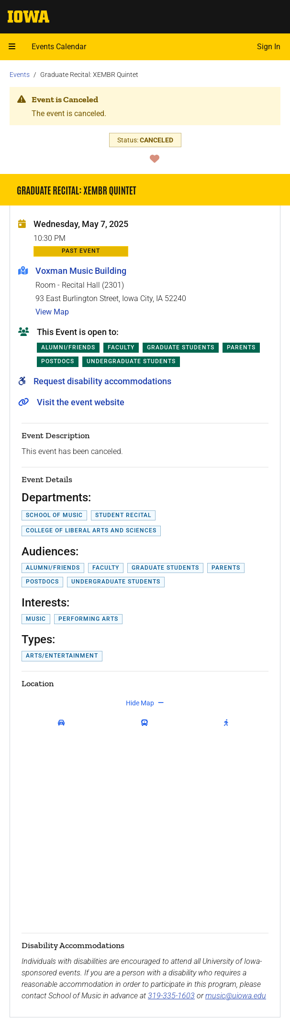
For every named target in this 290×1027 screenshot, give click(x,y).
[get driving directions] (63, 723)
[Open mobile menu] (12, 46)
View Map (52, 311)
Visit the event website (80, 402)
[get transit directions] (147, 723)
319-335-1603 (171, 995)
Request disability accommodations (102, 381)
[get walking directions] (228, 723)
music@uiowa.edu (235, 995)
